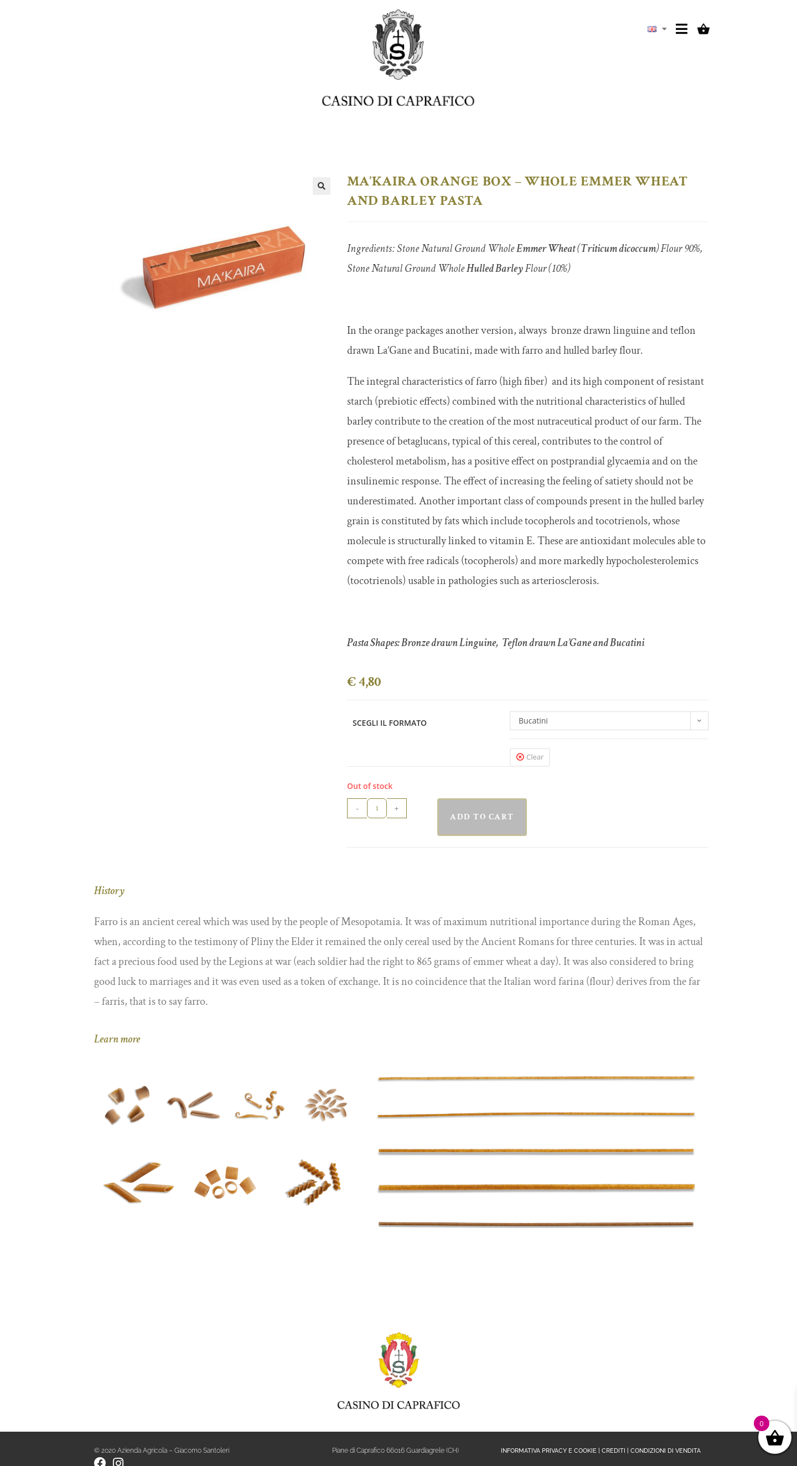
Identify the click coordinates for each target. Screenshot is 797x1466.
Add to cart (482, 817)
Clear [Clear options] (535, 757)
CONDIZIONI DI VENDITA (665, 1450)
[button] (321, 186)
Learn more (117, 1039)
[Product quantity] (377, 808)
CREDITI (613, 1450)
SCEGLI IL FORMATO (390, 722)
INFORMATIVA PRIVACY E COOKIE (549, 1450)
